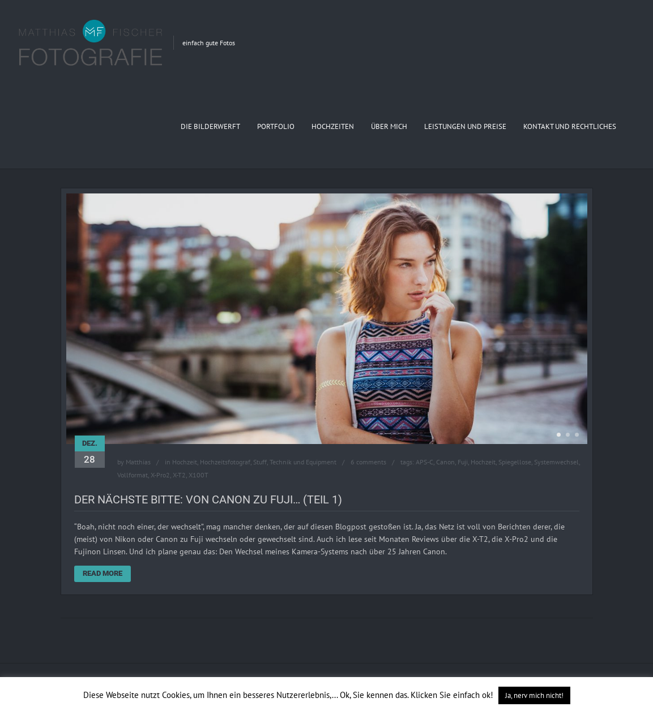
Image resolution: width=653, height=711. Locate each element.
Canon (445, 462)
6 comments (368, 462)
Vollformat (132, 475)
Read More (102, 573)
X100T (198, 475)
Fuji (463, 462)
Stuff (260, 462)
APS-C (424, 462)
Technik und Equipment (303, 462)
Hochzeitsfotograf (225, 462)
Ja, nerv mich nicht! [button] (534, 695)
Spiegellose (514, 462)
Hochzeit (184, 462)
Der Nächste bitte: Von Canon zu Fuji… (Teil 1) (208, 499)
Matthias (138, 462)
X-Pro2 (160, 475)
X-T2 (179, 475)
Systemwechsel (556, 462)
